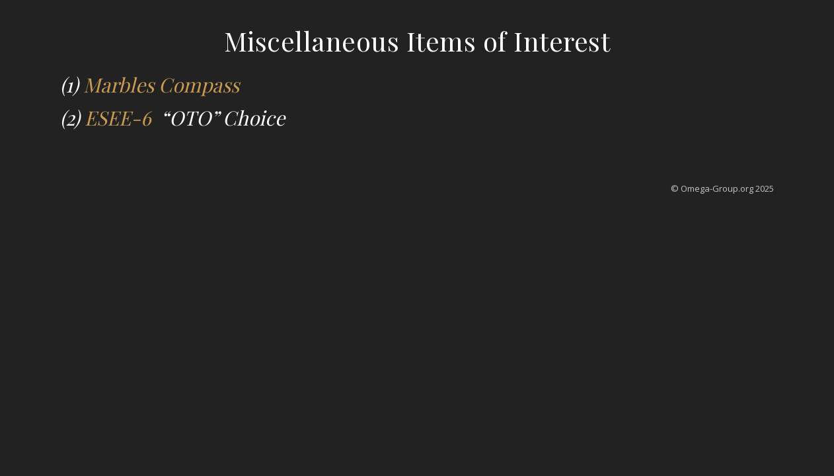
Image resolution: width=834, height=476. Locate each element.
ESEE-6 (120, 117)
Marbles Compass (161, 84)
